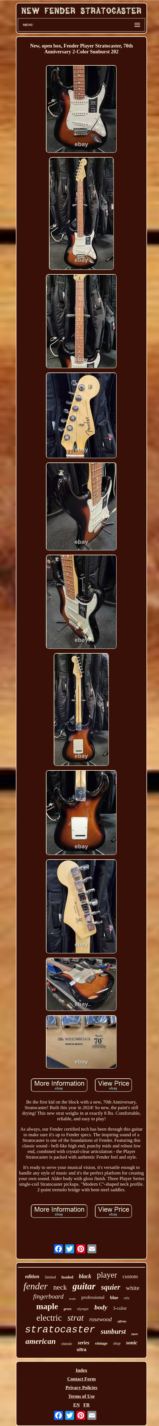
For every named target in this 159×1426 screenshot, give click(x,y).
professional (92, 1297)
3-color (120, 1308)
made (72, 1298)
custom (130, 1276)
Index (81, 1370)
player (107, 1274)
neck (60, 1287)
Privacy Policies (81, 1387)
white (133, 1287)
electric (49, 1318)
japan (134, 1333)
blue (114, 1297)
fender (35, 1286)
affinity (121, 1321)
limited (50, 1277)
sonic (132, 1343)
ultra (81, 1349)
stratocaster (60, 1329)
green (67, 1309)
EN (76, 1405)
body (100, 1307)
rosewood (100, 1319)
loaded (68, 1277)
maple (47, 1306)
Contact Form (81, 1379)
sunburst (113, 1331)
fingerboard (48, 1296)
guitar (84, 1286)
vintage (101, 1343)
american (40, 1341)
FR (86, 1405)
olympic (83, 1309)
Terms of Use (81, 1396)
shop (116, 1343)
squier (110, 1287)
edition (32, 1276)
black (85, 1276)
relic (126, 1298)
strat (75, 1318)
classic (66, 1344)
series (83, 1343)
